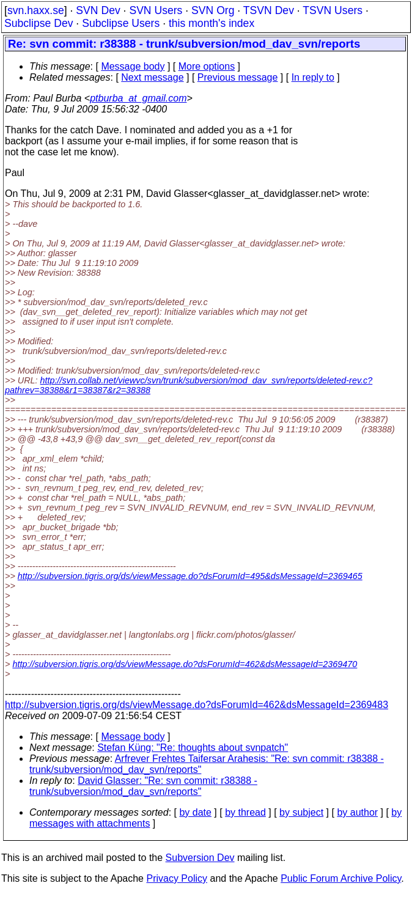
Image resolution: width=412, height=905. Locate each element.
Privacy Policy (176, 878)
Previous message (237, 77)
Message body (132, 66)
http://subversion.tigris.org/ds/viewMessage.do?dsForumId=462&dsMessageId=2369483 (196, 705)
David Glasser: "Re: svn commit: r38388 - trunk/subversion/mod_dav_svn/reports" (143, 786)
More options (206, 66)
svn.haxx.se (35, 10)
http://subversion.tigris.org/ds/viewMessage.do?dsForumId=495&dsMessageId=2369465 (190, 576)
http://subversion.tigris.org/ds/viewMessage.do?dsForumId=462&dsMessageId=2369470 (184, 664)
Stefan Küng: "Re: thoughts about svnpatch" (192, 747)
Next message (152, 77)
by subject (301, 812)
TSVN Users (332, 10)
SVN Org (212, 10)
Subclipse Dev (38, 23)
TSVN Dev (268, 10)
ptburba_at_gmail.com (138, 98)
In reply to (313, 77)
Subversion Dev (200, 857)
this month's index (211, 23)
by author (357, 812)
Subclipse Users (121, 23)
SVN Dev (98, 10)
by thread (245, 812)
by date (195, 812)
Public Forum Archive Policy (341, 878)
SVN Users (155, 10)
